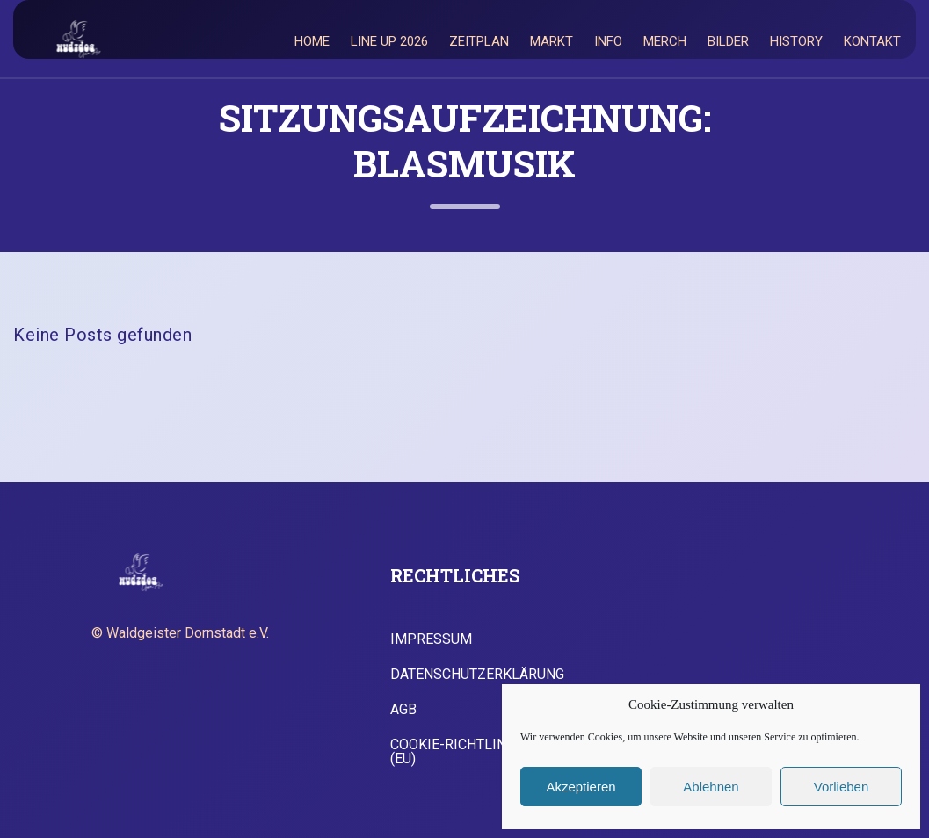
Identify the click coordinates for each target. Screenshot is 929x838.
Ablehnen (710, 786)
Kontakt (872, 41)
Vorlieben (841, 786)
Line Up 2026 (389, 41)
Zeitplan (479, 41)
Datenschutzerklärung (477, 675)
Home (312, 41)
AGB (403, 710)
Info (608, 41)
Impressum (431, 639)
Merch (664, 41)
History (796, 41)
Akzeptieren (580, 786)
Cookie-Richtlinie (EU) (454, 752)
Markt (551, 41)
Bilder (728, 41)
